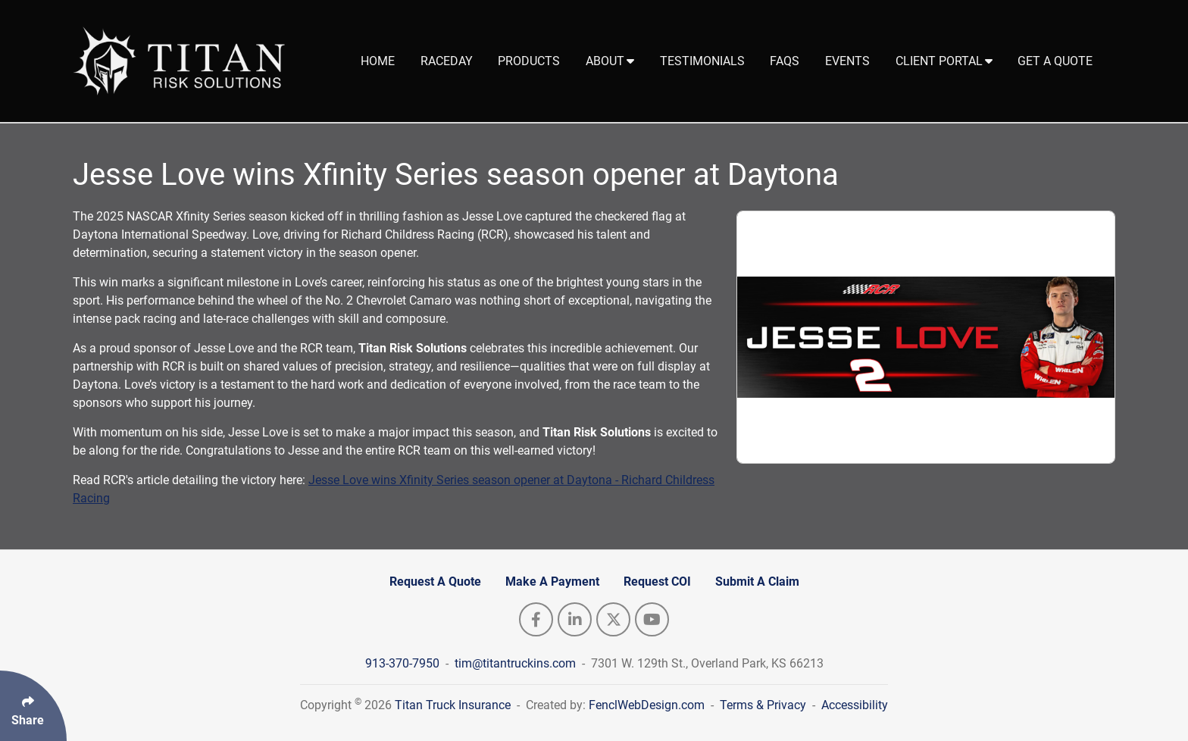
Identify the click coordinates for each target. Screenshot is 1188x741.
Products (529, 61)
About (610, 61)
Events (847, 61)
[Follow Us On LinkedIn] (575, 619)
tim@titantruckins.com (517, 663)
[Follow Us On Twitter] (613, 619)
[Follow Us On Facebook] (536, 619)
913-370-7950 (403, 663)
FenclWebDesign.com (647, 705)
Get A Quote (1055, 61)
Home (378, 61)
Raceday (446, 61)
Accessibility (854, 705)
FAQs (784, 61)
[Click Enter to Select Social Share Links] (33, 706)
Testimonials (702, 61)
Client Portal (944, 61)
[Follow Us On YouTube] (652, 619)
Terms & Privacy (763, 705)
